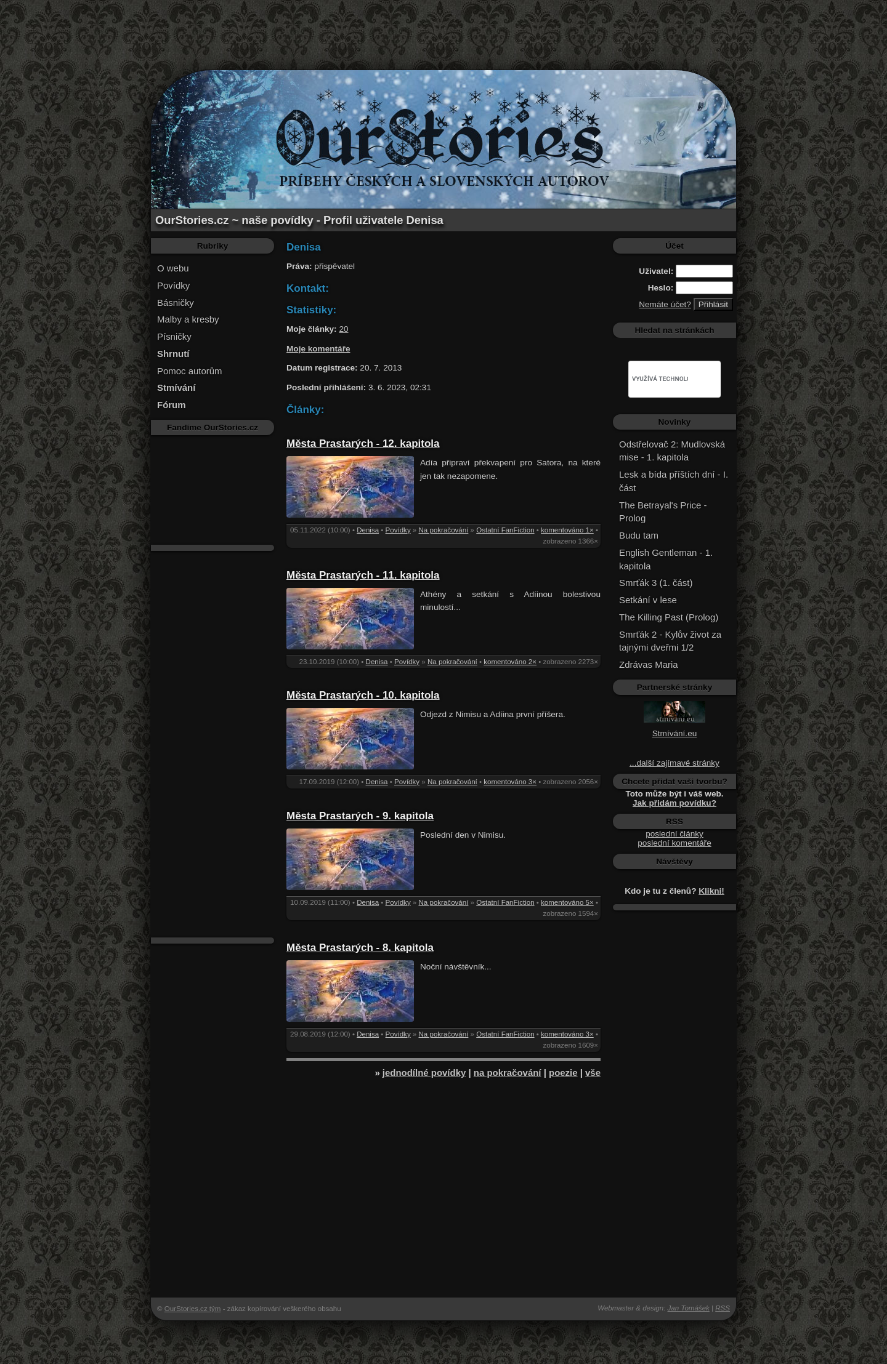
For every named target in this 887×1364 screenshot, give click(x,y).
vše (593, 1072)
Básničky (175, 302)
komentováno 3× (510, 781)
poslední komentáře (674, 843)
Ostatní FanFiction (505, 530)
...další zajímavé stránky (674, 763)
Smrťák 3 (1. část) (655, 582)
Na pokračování (444, 530)
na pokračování (507, 1072)
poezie (563, 1072)
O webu (173, 268)
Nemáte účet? (665, 304)
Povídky (173, 285)
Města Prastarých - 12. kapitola (363, 443)
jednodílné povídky (424, 1072)
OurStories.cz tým (192, 1308)
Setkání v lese (648, 600)
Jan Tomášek (689, 1308)
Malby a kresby (188, 319)
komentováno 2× (510, 661)
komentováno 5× (567, 902)
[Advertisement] (443, 27)
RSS (722, 1308)
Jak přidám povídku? (674, 803)
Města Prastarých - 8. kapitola (360, 947)
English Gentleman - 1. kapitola (666, 559)
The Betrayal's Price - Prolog (663, 512)
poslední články (674, 833)
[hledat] (660, 379)
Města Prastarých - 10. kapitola (363, 695)
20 (343, 329)
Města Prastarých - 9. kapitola (360, 816)
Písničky (174, 336)
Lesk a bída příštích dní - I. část (673, 481)
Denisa (368, 530)
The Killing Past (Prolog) (668, 617)
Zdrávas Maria (648, 664)
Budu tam (638, 535)
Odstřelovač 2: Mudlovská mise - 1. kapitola (672, 451)
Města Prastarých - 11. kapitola (363, 575)
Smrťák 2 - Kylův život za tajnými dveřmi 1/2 (670, 641)
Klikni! (711, 891)
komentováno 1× (567, 530)
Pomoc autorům (189, 371)
